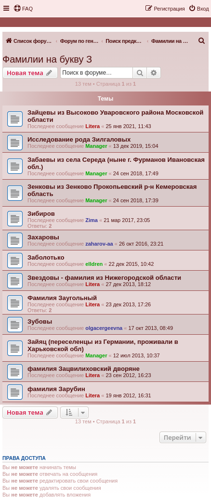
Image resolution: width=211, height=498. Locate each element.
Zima (91, 220)
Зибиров (41, 213)
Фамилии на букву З (47, 59)
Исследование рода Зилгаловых (79, 139)
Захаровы (43, 237)
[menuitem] (23, 8)
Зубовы (39, 321)
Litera (92, 126)
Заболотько (45, 257)
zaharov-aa (99, 244)
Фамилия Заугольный (62, 297)
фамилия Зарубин (56, 389)
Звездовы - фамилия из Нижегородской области (104, 277)
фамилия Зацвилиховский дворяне (83, 368)
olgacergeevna (103, 328)
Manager (96, 146)
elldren (94, 264)
